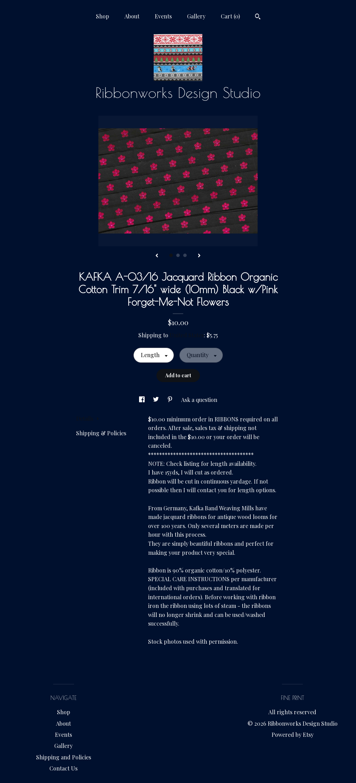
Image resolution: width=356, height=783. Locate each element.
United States (187, 335)
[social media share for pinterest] (170, 399)
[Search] (257, 17)
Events (163, 16)
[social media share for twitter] (156, 399)
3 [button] (185, 255)
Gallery (196, 16)
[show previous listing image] (157, 256)
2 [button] (178, 255)
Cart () (230, 16)
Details (87, 418)
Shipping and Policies (63, 757)
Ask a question (199, 399)
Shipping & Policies (101, 433)
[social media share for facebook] (142, 399)
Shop (102, 16)
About (131, 16)
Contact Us (63, 768)
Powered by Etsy (293, 734)
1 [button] (171, 255)
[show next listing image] (199, 256)
